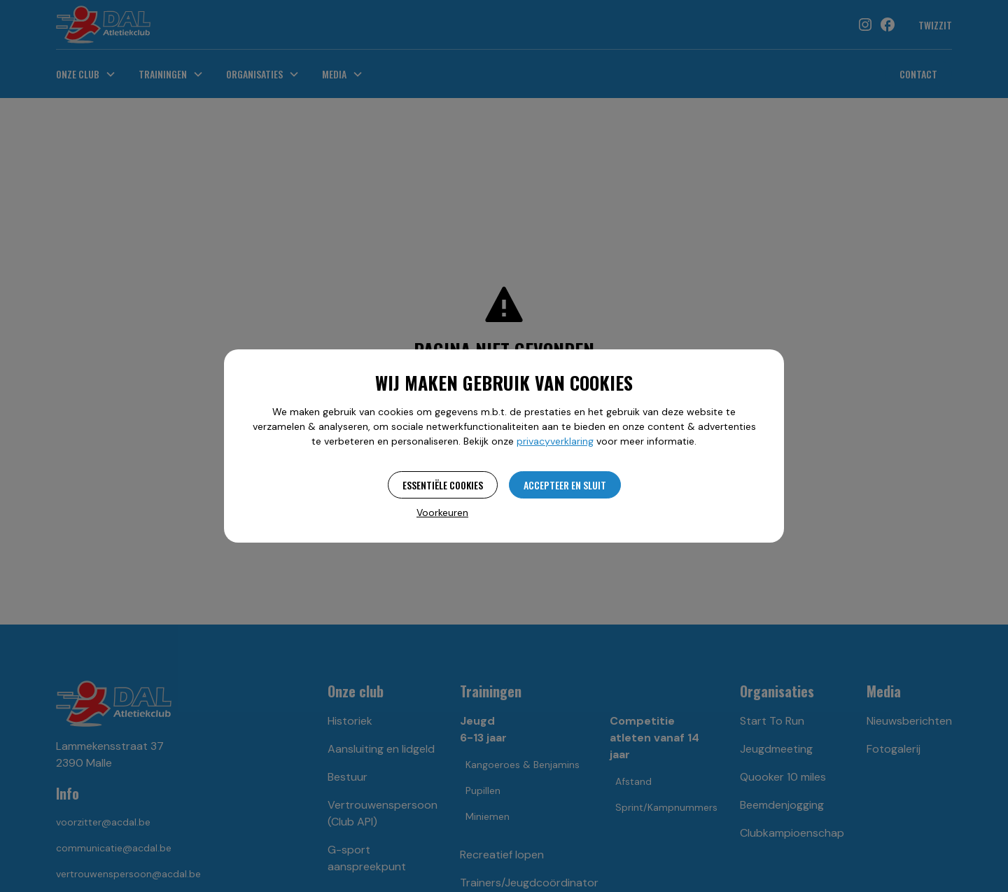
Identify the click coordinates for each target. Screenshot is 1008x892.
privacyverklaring (555, 441)
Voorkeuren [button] (442, 512)
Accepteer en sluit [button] (565, 485)
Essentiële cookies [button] (442, 485)
